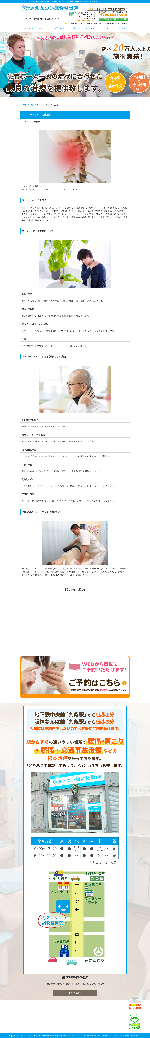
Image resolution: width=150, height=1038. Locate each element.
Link (81, 984)
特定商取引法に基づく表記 (92, 1036)
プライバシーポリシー (75, 1036)
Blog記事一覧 (27, 105)
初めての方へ (28, 28)
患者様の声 (75, 28)
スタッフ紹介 (90, 28)
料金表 (106, 28)
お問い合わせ (75, 993)
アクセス (122, 28)
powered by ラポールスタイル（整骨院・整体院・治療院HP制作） (121, 1036)
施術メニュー (43, 28)
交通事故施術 (59, 28)
